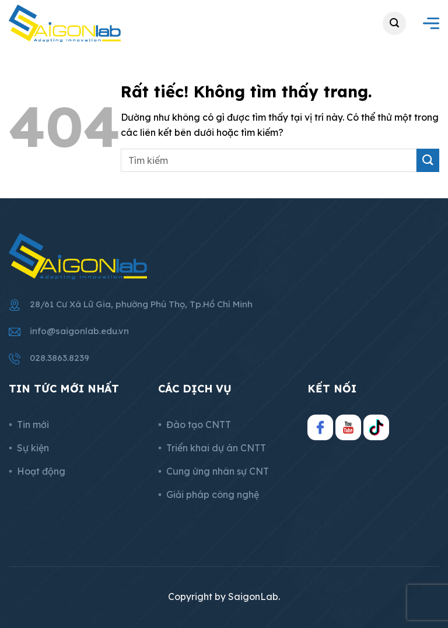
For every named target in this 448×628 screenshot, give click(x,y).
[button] (394, 23)
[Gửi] (427, 160)
